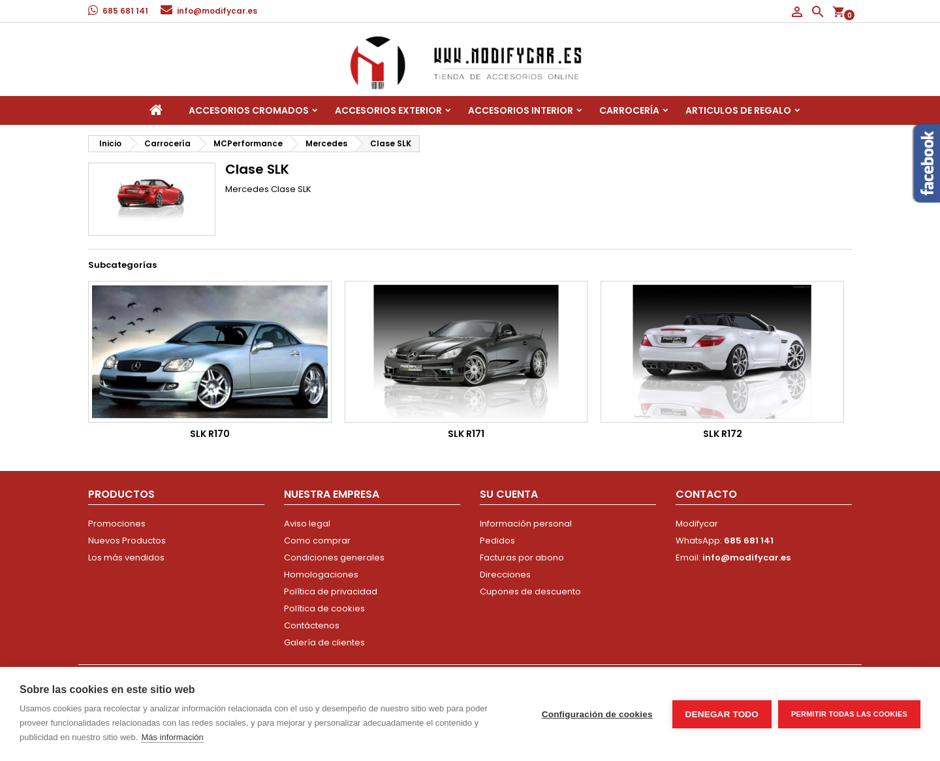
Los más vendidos (126, 557)
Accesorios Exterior (388, 110)
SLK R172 (722, 433)
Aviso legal (307, 523)
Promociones (117, 523)
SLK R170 (210, 433)
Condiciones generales (334, 557)
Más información (172, 737)
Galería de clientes (324, 642)
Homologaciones (321, 574)
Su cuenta (509, 494)
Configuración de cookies (597, 714)
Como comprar (317, 540)
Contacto (706, 494)
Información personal (526, 523)
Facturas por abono (522, 557)
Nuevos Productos (127, 540)
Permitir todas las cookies (849, 714)
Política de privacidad (330, 591)
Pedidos (497, 540)
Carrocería (629, 110)
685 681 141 (125, 10)
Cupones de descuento (530, 591)
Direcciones (505, 574)
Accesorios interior (520, 110)
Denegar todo (722, 714)
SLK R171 (466, 433)
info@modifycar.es (217, 10)
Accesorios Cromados (249, 110)
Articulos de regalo (738, 110)
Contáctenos (311, 625)
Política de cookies (324, 608)
